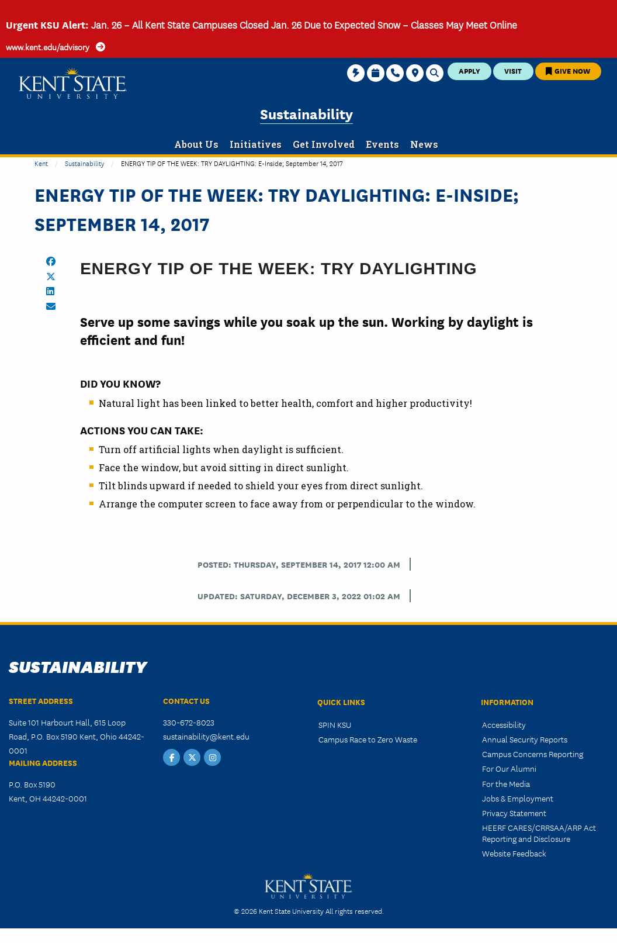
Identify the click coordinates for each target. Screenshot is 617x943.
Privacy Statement (514, 812)
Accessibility (504, 724)
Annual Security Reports (524, 739)
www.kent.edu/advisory (47, 46)
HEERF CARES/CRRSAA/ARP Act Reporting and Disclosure (539, 833)
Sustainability (306, 113)
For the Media (506, 783)
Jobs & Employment (517, 798)
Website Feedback (514, 853)
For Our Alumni (509, 768)
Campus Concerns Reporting (532, 753)
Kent (41, 162)
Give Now (568, 70)
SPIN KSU (334, 724)
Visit (513, 70)
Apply (469, 70)
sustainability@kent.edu (206, 736)
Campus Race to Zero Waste (367, 739)
